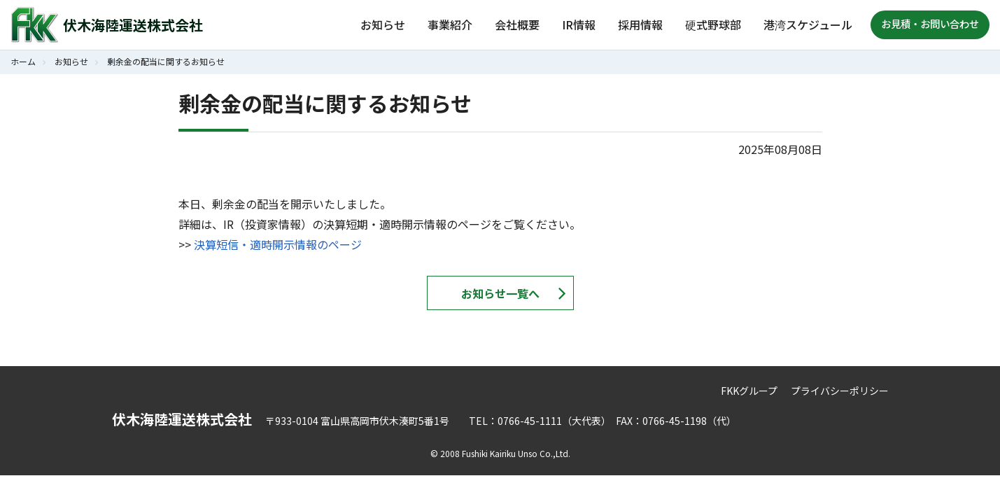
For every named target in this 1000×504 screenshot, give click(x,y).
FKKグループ (749, 391)
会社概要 (517, 24)
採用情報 (640, 24)
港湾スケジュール (807, 24)
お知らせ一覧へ (500, 293)
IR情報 (579, 24)
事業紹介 (450, 24)
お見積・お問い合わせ (930, 23)
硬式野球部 (713, 24)
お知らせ (382, 24)
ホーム (23, 61)
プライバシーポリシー (840, 391)
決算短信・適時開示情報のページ (278, 244)
